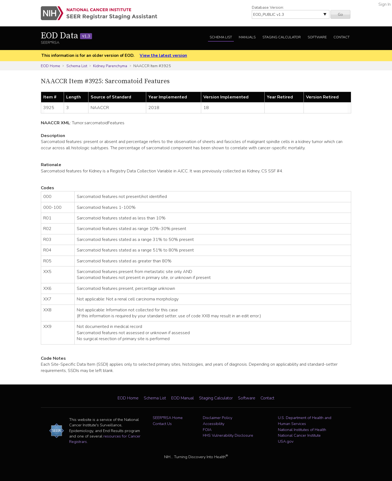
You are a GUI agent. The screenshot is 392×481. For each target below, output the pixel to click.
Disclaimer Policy (217, 417)
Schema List (221, 37)
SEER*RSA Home (168, 417)
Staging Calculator (281, 37)
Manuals (247, 37)
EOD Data (66, 35)
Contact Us (162, 423)
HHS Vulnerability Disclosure (228, 435)
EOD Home (50, 66)
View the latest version (163, 55)
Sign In (384, 4)
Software (317, 37)
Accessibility (213, 423)
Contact (341, 37)
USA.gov (285, 441)
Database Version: (268, 7)
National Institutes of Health (302, 429)
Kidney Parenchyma (110, 66)
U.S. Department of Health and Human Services (304, 420)
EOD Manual (182, 398)
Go (340, 14)
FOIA (207, 429)
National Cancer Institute (299, 435)
